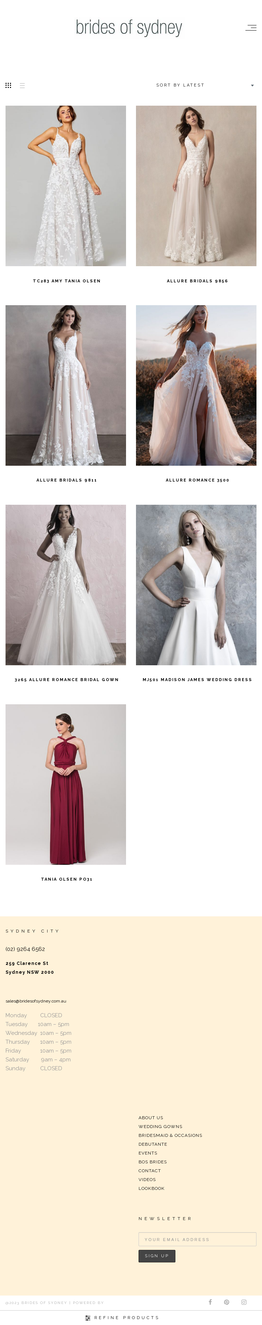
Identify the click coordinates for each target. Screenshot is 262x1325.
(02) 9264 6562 (25, 949)
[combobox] (204, 85)
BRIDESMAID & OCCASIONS (170, 1135)
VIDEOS (147, 1179)
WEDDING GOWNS (160, 1126)
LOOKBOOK (152, 1188)
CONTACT (150, 1170)
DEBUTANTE (153, 1144)
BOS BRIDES (153, 1161)
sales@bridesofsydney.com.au (36, 1001)
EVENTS (148, 1153)
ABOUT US (151, 1117)
